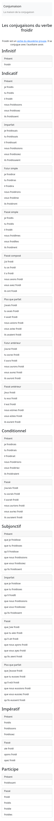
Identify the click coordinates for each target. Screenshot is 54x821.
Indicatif (9, 73)
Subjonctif (11, 526)
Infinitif (9, 51)
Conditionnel (14, 430)
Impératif (11, 709)
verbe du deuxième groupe (31, 41)
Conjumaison (12, 6)
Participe (10, 769)
